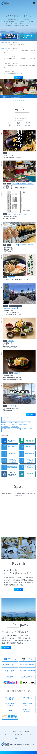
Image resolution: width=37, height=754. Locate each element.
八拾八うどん (11, 155)
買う (5, 185)
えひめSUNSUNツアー (15, 418)
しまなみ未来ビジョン (18, 422)
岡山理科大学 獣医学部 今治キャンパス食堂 (17, 216)
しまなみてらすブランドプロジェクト (9, 420)
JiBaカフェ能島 (5, 418)
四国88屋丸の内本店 (23, 425)
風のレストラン (11, 408)
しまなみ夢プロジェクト (7, 422)
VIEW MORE (31, 415)
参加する (11, 308)
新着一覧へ (18, 77)
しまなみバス (22, 420)
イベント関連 (15, 185)
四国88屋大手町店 (5, 427)
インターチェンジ (5, 425)
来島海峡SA (30, 185)
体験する (5, 308)
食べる (5, 155)
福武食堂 (30, 429)
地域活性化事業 (23, 185)
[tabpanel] (18, 90)
